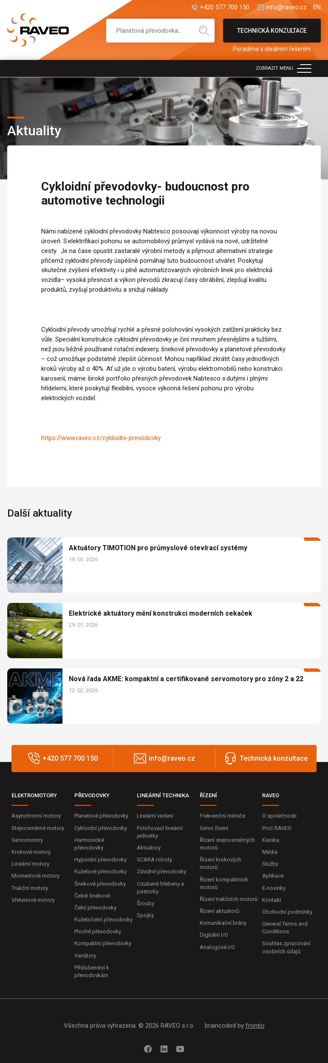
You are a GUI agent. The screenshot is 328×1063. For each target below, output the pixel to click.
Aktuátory (149, 847)
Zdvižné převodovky (161, 871)
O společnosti (279, 816)
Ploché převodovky (97, 931)
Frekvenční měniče (222, 816)
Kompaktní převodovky (102, 943)
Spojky (145, 915)
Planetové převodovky (101, 816)
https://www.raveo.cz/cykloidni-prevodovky (101, 438)
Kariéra (270, 840)
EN (317, 7)
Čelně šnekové (92, 895)
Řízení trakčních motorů (228, 899)
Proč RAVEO (276, 828)
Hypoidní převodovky (100, 859)
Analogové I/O (217, 947)
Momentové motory (35, 876)
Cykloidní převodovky (100, 828)
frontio (255, 1025)
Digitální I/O (214, 935)
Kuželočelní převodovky (103, 919)
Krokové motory (31, 852)
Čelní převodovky (95, 907)
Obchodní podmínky (287, 912)
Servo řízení (214, 828)
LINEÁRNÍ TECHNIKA (163, 795)
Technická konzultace (272, 35)
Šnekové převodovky (100, 884)
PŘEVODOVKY (92, 795)
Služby (270, 864)
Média (269, 852)
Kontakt (271, 900)
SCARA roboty (154, 859)
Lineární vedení (155, 816)
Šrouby (145, 903)
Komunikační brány (223, 923)
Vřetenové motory (33, 900)
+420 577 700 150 (224, 7)
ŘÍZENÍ (208, 795)
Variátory (85, 955)
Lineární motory (30, 864)
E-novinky (274, 888)
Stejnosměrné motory (37, 828)
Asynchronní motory (36, 816)
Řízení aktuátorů (219, 911)
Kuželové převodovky (100, 871)
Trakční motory (29, 888)
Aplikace (273, 876)
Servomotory (27, 840)
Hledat (204, 31)
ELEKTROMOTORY (34, 795)
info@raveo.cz (286, 7)
